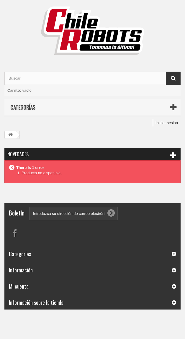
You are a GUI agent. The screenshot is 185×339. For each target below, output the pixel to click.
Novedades (18, 154)
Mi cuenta (19, 286)
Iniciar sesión (166, 123)
